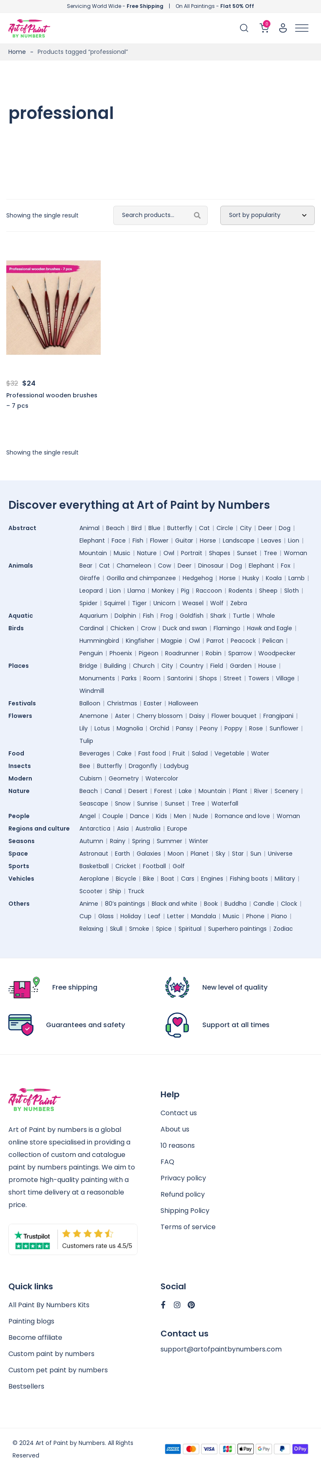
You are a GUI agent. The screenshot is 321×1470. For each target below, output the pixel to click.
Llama (136, 590)
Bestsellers (26, 1386)
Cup (85, 916)
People (21, 816)
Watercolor (161, 778)
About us (174, 1129)
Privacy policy (183, 1178)
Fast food (152, 753)
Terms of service (188, 1227)
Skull (116, 928)
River (261, 791)
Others (21, 903)
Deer (265, 528)
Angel (87, 816)
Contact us (178, 1113)
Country (192, 666)
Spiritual (189, 928)
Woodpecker (277, 653)
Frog (166, 615)
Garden (241, 666)
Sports (20, 866)
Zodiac (283, 928)
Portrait (191, 553)
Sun (255, 853)
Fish (137, 540)
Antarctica (94, 828)
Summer (169, 841)
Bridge (88, 666)
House (267, 666)
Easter (153, 703)
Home (17, 52)
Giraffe (89, 578)
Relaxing (91, 928)
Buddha (235, 903)
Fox (285, 565)
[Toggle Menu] (301, 28)
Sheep (268, 590)
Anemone (93, 716)
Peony (209, 728)
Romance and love (242, 816)
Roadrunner (182, 653)
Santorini (180, 678)
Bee (84, 766)
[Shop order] (267, 215)
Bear (85, 565)
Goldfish (192, 615)
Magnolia (130, 728)
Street (233, 678)
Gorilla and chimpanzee (141, 578)
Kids (161, 816)
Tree (270, 553)
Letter (175, 916)
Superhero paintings (237, 928)
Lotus (102, 728)
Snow (122, 803)
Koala (274, 578)
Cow (164, 565)
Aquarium (93, 615)
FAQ (167, 1162)
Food (18, 753)
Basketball (94, 866)
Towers (258, 678)
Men (180, 816)
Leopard (91, 590)
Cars (187, 878)
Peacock (243, 640)
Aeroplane (94, 878)
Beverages (94, 753)
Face (119, 540)
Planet (200, 853)
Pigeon (148, 653)
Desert (138, 791)
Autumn (91, 841)
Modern (22, 778)
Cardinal (91, 628)
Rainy (117, 841)
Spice (164, 928)
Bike (148, 878)
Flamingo (227, 628)
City (246, 528)
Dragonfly (143, 766)
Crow (148, 628)
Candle (263, 903)
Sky (220, 853)
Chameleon (134, 565)
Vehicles (23, 878)
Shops (208, 678)
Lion (293, 540)
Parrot (215, 640)
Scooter (90, 891)
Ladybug (176, 766)
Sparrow (240, 653)
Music (122, 553)
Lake (185, 791)
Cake (124, 753)
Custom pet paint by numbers (58, 1370)
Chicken (122, 628)
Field (216, 666)
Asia (123, 828)
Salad (200, 753)
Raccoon (209, 590)
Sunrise (147, 803)
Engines (212, 878)
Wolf (217, 603)
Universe (280, 853)
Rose (256, 728)
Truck (136, 891)
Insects (21, 766)
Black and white (174, 903)
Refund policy (182, 1194)
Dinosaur (211, 565)
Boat (167, 878)
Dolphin (125, 615)
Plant (240, 791)
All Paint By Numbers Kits (48, 1305)
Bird (136, 528)
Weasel (193, 603)
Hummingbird (99, 640)
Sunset (247, 553)
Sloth (291, 590)
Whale (266, 615)
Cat (204, 528)
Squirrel (114, 603)
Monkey (163, 590)
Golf (179, 866)
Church (144, 666)
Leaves (271, 540)
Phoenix (121, 653)
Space (20, 853)
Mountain (93, 553)
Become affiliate (35, 1337)
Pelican (272, 640)
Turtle (241, 615)
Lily (83, 728)
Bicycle (126, 878)
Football (154, 866)
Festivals (24, 703)
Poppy (233, 728)
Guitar (184, 540)
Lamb (296, 578)
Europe (177, 828)
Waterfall (224, 803)
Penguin (91, 653)
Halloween (183, 703)
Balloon (89, 703)
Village (285, 678)
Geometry (124, 778)
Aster (122, 716)
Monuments (97, 678)
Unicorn (164, 603)
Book (211, 903)
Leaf (154, 916)
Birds (18, 628)
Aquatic (22, 615)
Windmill (91, 691)
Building (115, 666)
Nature (147, 553)
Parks (129, 678)
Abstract (24, 528)
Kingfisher (140, 640)
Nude (200, 816)
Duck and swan (185, 628)
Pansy (184, 728)
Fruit (179, 753)
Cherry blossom (160, 716)
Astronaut (93, 853)
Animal (89, 528)
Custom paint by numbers (51, 1354)
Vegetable (229, 753)
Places (20, 666)
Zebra (238, 603)
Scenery (286, 791)
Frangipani (278, 716)
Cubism (90, 778)
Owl (168, 553)
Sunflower (284, 728)
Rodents (240, 590)
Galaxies (149, 853)
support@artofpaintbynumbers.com (221, 1349)
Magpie (171, 640)
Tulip (86, 741)
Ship (115, 891)
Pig (185, 590)
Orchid (159, 728)
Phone (255, 916)
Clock (289, 903)
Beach (115, 528)
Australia (147, 828)
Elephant (92, 540)
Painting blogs (31, 1321)
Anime (88, 903)
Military (285, 878)
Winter (198, 841)
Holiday (130, 916)
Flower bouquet (234, 716)
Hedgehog (198, 578)
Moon (176, 853)
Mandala (203, 916)
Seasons (23, 841)
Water (260, 753)
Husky (250, 578)
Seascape (93, 803)
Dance (139, 816)
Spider (88, 603)
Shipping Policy (184, 1210)
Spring (141, 841)
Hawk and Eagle (269, 628)
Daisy (197, 716)
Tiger (139, 603)
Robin (214, 653)
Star (238, 853)
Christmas (122, 703)
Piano (279, 916)
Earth (122, 853)
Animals (22, 565)
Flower (159, 540)
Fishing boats (249, 878)
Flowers (22, 716)
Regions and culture (41, 828)
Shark (218, 615)
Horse (208, 540)
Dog (284, 528)
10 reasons (177, 1145)
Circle (225, 528)
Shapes (219, 553)
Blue (154, 528)
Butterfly (179, 528)
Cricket (125, 866)
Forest (163, 791)
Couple (112, 816)
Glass (106, 916)
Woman (295, 553)
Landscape (239, 540)
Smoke (139, 928)
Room (151, 678)
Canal (113, 791)
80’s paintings (125, 903)
